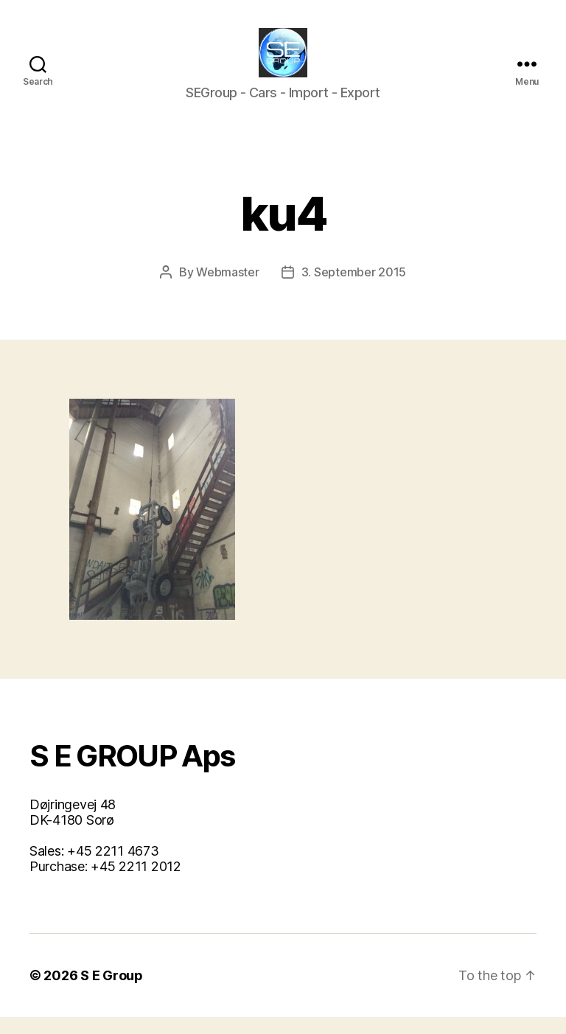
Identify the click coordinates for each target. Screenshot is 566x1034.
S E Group (111, 992)
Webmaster (227, 289)
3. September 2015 (353, 289)
